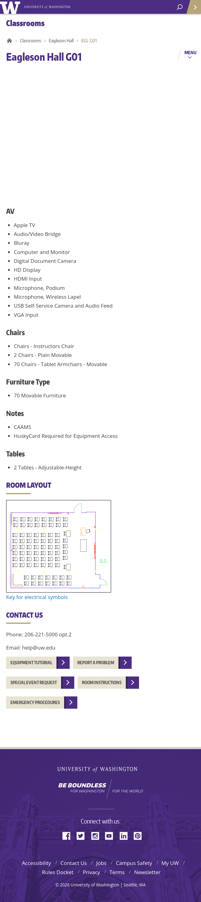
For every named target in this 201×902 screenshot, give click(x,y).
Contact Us (73, 862)
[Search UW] (179, 7)
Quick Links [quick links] (192, 9)
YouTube (111, 835)
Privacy (91, 872)
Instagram (97, 835)
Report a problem (95, 662)
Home (8, 41)
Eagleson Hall (61, 41)
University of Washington (100, 768)
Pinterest (139, 835)
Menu (190, 52)
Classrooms (30, 41)
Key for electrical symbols (37, 597)
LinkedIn (125, 835)
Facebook (68, 835)
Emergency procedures (35, 702)
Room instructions (102, 682)
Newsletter (147, 872)
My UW (170, 862)
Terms (117, 872)
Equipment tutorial (31, 662)
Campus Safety (134, 862)
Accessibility (36, 862)
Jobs (101, 862)
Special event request (33, 682)
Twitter (82, 835)
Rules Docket (58, 872)
